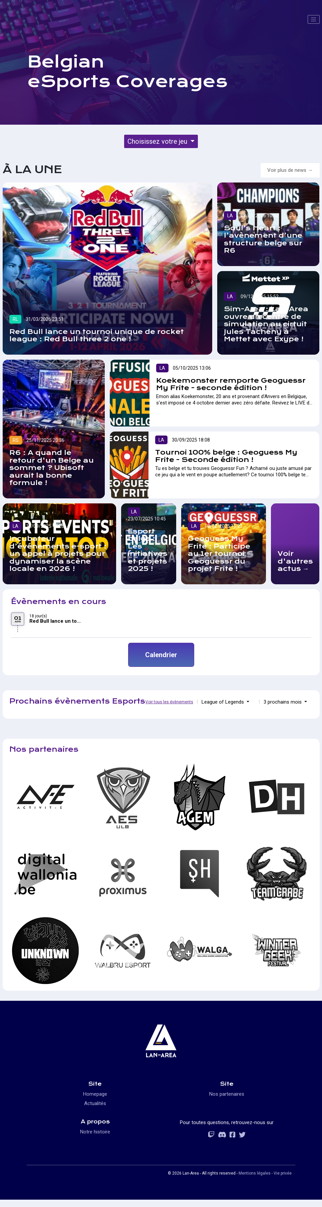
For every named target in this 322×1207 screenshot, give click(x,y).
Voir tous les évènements (169, 702)
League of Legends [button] (223, 702)
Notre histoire (95, 1132)
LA (230, 215)
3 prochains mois (283, 702)
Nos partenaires (226, 1094)
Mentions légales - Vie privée (265, 1173)
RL (15, 319)
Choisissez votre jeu (158, 141)
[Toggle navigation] (314, 19)
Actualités (95, 1103)
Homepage (95, 1094)
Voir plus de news (286, 170)
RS (16, 440)
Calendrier (161, 655)
